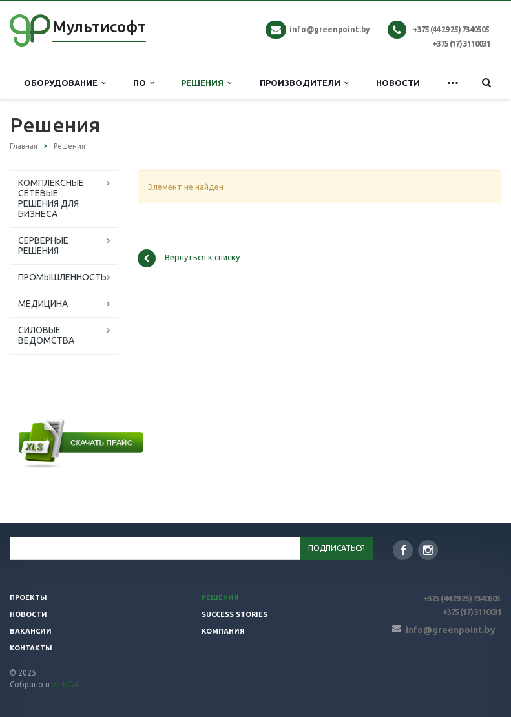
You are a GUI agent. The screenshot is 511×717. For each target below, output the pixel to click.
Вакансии (31, 631)
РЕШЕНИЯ (206, 83)
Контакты (31, 648)
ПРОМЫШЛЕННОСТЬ (62, 277)
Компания (223, 631)
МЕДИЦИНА (43, 303)
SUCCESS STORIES (234, 614)
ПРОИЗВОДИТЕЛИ (304, 83)
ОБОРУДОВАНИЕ (64, 83)
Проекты (28, 597)
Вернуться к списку (189, 258)
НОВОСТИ (398, 82)
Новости (28, 614)
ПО (143, 83)
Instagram (428, 550)
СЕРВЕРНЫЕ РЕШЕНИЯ (43, 245)
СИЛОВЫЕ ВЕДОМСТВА (46, 335)
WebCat (65, 684)
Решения (220, 597)
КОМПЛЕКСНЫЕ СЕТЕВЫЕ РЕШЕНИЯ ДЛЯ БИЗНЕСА (51, 198)
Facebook (404, 550)
